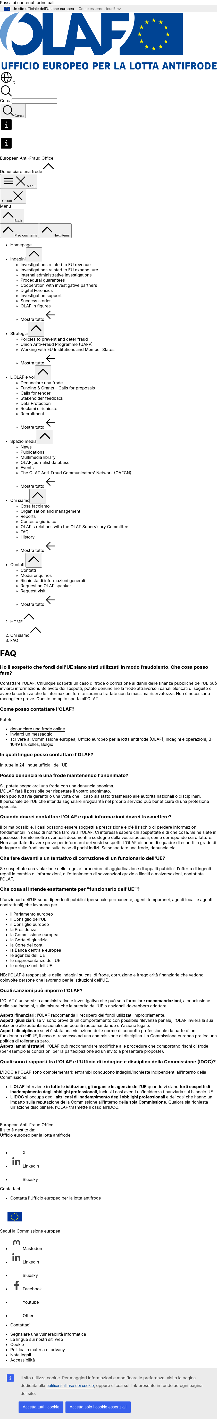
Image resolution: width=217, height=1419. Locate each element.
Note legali (20, 1354)
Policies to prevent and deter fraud (54, 339)
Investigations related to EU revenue (56, 264)
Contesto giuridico (38, 521)
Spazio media (23, 441)
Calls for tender (36, 393)
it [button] (7, 82)
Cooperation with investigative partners (59, 285)
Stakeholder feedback (42, 398)
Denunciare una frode (42, 382)
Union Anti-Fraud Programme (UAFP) (57, 344)
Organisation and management (50, 511)
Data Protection (36, 403)
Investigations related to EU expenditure (59, 269)
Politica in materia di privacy (37, 1349)
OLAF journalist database (45, 462)
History (28, 537)
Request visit (33, 590)
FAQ (25, 531)
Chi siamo (19, 500)
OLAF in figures (36, 305)
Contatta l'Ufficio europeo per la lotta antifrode (55, 1198)
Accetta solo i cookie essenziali (98, 1407)
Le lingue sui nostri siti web (36, 1339)
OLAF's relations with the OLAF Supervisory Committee (74, 526)
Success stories (36, 300)
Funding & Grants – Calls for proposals (58, 387)
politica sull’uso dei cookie (70, 1385)
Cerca (6, 100)
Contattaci (20, 1324)
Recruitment (32, 413)
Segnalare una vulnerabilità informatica (48, 1334)
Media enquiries (36, 575)
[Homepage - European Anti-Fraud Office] (108, 68)
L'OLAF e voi (22, 377)
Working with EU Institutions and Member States (67, 349)
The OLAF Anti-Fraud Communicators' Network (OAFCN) (76, 472)
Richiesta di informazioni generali (53, 580)
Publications (32, 452)
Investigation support (41, 295)
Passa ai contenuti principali (27, 2)
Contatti (18, 564)
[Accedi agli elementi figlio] (34, 254)
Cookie (17, 1344)
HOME (16, 621)
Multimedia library (38, 457)
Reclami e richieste (39, 408)
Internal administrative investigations (56, 275)
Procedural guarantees (43, 280)
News (26, 447)
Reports (28, 516)
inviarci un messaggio (31, 734)
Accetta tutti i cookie (41, 1407)
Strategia (19, 333)
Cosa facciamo (35, 506)
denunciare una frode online (37, 728)
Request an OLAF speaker (46, 585)
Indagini (18, 259)
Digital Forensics (37, 290)
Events (27, 467)
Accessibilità (22, 1360)
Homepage (21, 244)
